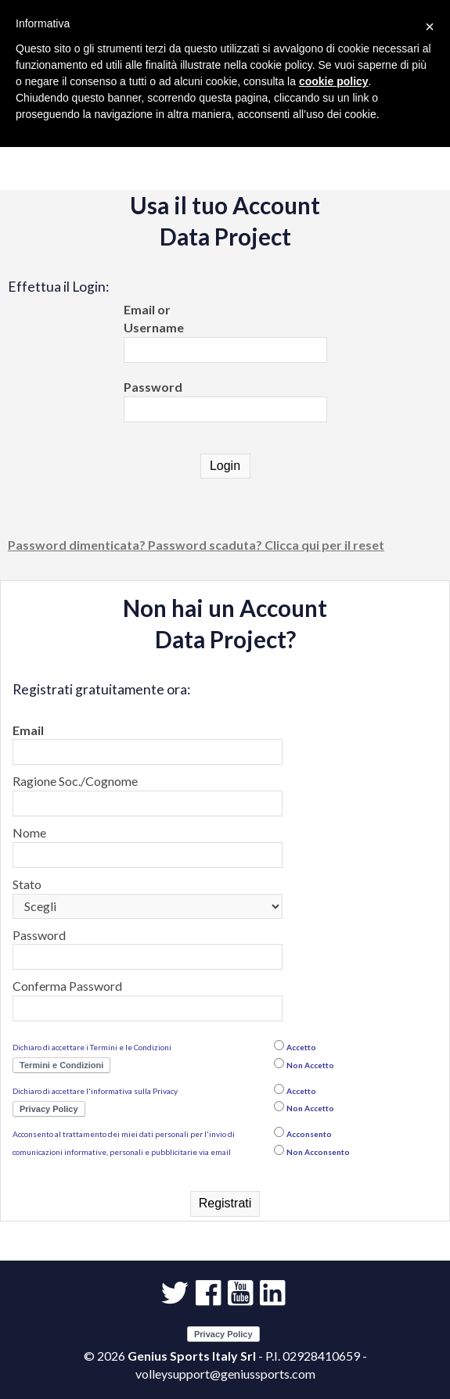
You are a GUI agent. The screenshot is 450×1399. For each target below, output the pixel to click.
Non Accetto (310, 1065)
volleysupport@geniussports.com (225, 1373)
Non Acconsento (318, 1152)
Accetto (301, 1047)
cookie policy (334, 81)
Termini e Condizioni (61, 1065)
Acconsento (309, 1134)
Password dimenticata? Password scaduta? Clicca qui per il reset (196, 544)
